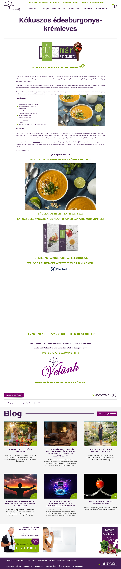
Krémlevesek (41, 403)
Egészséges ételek (28, 403)
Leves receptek (54, 403)
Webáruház (62, 8)
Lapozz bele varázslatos (35, 219)
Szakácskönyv (74, 8)
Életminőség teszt (96, 2)
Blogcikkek (51, 8)
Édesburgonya (20, 85)
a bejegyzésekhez (14, 395)
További (107, 413)
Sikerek (75, 2)
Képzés (42, 8)
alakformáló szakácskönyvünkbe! (79, 219)
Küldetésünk (55, 2)
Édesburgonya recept (11, 403)
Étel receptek (88, 8)
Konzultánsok (101, 8)
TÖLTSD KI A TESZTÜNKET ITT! (60, 352)
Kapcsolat (84, 2)
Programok (33, 8)
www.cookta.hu (24, 150)
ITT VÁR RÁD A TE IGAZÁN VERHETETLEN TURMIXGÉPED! (61, 334)
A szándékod (66, 2)
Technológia (43, 2)
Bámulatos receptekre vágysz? (60, 213)
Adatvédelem (71, 560)
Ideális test (33, 2)
